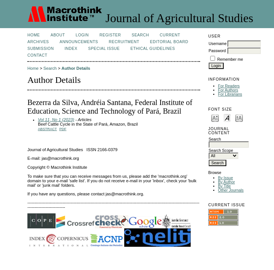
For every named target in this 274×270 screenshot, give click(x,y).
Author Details (76, 68)
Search (140, 35)
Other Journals (231, 190)
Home (33, 35)
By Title (224, 186)
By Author (226, 182)
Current (170, 35)
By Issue (225, 178)
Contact (37, 55)
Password (217, 51)
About (58, 35)
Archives (38, 42)
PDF (62, 129)
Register (110, 35)
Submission (40, 48)
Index (71, 48)
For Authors (228, 90)
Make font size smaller (215, 117)
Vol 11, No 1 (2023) (56, 119)
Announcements (79, 42)
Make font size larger (239, 117)
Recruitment (124, 42)
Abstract (47, 129)
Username (218, 44)
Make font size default (227, 117)
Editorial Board (169, 42)
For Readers (229, 86)
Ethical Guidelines (153, 48)
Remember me (230, 59)
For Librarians (230, 94)
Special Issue (104, 48)
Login (82, 35)
